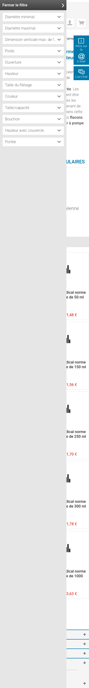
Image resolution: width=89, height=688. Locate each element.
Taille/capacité (17, 107)
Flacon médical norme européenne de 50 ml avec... (67, 295)
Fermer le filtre (33, 5)
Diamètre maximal (20, 28)
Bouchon (12, 119)
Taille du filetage (18, 85)
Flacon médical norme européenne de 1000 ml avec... (67, 573)
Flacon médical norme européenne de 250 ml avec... (67, 434)
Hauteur (11, 73)
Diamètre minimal (19, 17)
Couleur (11, 96)
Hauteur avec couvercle (24, 130)
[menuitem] (70, 22)
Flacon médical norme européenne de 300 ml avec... (67, 504)
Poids (9, 51)
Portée (10, 142)
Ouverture (13, 62)
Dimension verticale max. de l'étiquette (34, 39)
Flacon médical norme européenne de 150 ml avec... (67, 364)
